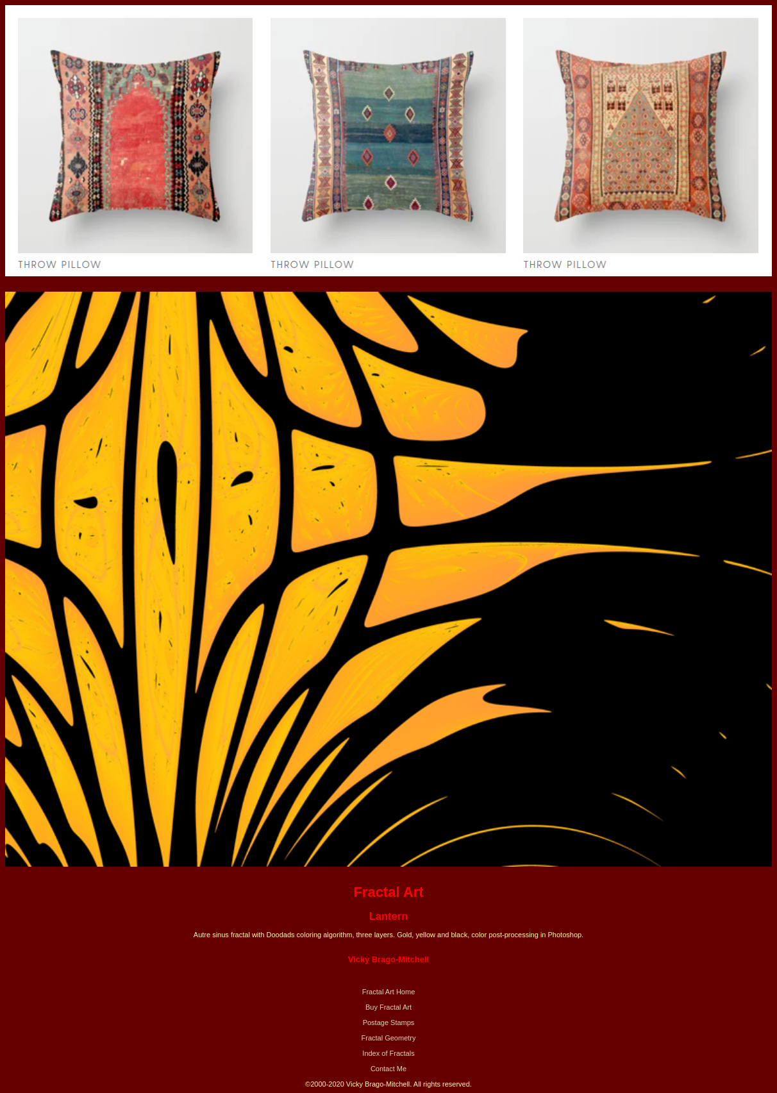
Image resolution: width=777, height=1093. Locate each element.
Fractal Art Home (388, 992)
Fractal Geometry (389, 1038)
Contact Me (388, 1068)
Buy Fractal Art (388, 1007)
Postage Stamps (389, 1022)
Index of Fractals (388, 1053)
